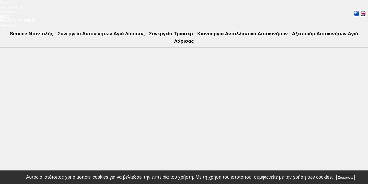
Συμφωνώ (345, 177)
